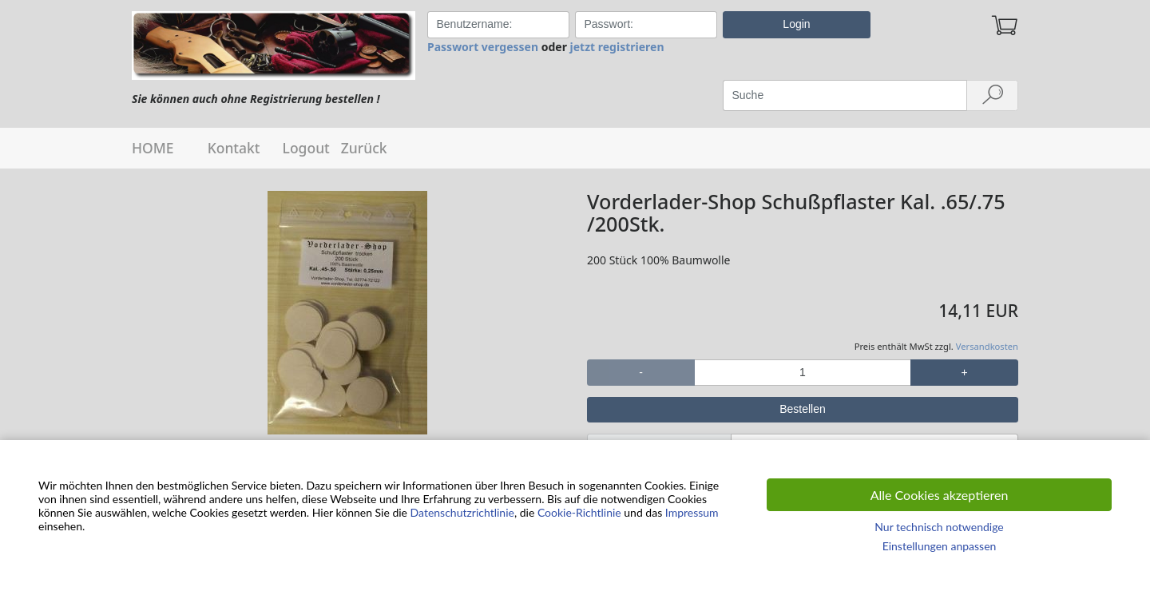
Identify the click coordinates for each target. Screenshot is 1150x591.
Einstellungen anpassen (939, 546)
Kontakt (234, 147)
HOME (153, 147)
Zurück (364, 147)
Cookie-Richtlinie (579, 512)
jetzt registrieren (617, 46)
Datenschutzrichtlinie (462, 512)
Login (796, 24)
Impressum (692, 512)
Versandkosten (987, 346)
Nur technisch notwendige (938, 526)
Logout (306, 147)
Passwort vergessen (482, 46)
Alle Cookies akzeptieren (939, 494)
